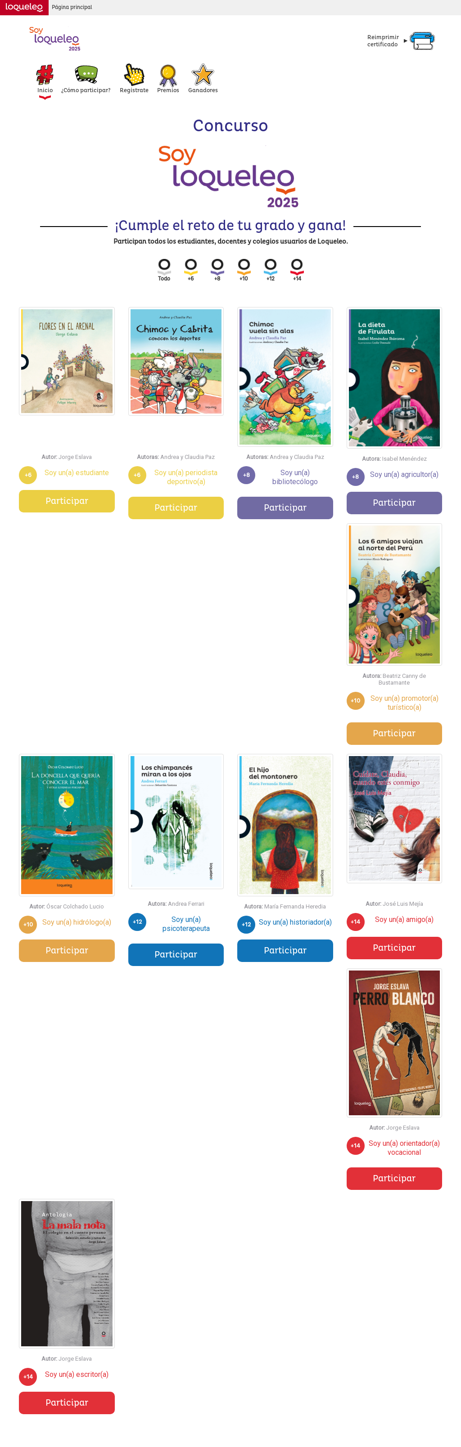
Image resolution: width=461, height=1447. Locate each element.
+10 (244, 270)
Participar (66, 501)
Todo (164, 270)
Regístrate (134, 90)
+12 (270, 270)
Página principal (72, 7)
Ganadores (203, 90)
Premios (168, 90)
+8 (217, 270)
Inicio (45, 90)
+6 (191, 270)
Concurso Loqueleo (55, 38)
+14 (297, 270)
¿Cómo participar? (86, 90)
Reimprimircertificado (383, 41)
